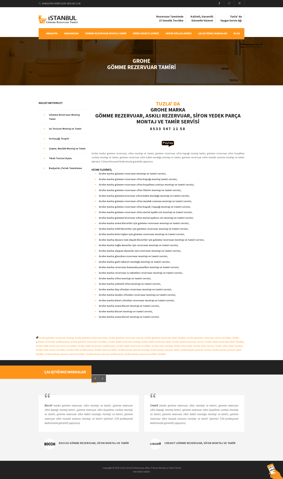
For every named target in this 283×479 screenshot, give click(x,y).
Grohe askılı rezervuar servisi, (188, 341)
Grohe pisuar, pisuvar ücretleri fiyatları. (145, 354)
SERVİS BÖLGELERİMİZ (179, 33)
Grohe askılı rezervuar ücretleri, (134, 345)
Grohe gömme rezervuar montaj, (57, 337)
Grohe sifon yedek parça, (81, 349)
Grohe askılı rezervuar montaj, (124, 341)
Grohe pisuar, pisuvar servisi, (196, 349)
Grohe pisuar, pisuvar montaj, (134, 349)
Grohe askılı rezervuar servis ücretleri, (57, 345)
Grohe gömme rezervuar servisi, (127, 337)
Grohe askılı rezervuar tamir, (156, 341)
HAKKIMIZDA (71, 33)
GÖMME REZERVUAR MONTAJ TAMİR (105, 33)
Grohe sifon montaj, (163, 345)
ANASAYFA (52, 33)
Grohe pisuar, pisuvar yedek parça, (105, 354)
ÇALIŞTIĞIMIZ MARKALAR (212, 33)
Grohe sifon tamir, (183, 345)
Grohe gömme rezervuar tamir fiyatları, (166, 337)
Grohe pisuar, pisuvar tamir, (165, 349)
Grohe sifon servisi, (204, 345)
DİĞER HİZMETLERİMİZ (146, 33)
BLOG (237, 33)
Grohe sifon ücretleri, (106, 349)
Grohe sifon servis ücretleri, (51, 349)
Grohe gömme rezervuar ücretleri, (89, 341)
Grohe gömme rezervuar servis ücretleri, (209, 337)
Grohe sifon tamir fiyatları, (229, 345)
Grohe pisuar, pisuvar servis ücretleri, (65, 354)
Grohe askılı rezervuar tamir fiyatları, (225, 341)
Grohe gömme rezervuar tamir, (92, 337)
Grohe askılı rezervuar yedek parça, (97, 345)
